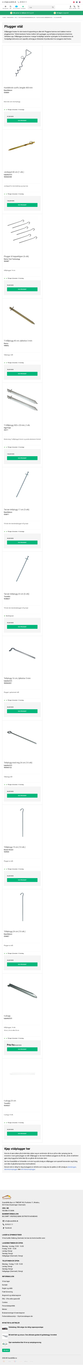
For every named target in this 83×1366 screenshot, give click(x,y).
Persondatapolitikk (8, 1306)
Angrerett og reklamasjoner (11, 1295)
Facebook (7, 1228)
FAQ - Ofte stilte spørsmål (11, 1299)
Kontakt (4, 1285)
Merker (4, 1309)
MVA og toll (22, 13)
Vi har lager (6, 1281)
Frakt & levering (7, 1292)
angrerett (61, 13)
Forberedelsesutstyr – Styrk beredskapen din (17, 1316)
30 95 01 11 (22, 2)
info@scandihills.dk (9, 2)
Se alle (6, 1350)
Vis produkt (22, 120)
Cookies (5, 1302)
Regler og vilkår (7, 1288)
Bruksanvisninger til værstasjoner (13, 1313)
